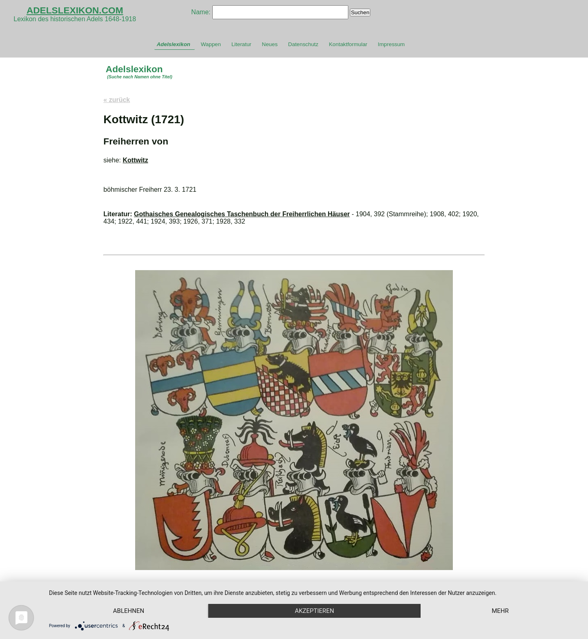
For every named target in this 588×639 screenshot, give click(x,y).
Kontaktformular (348, 44)
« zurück (116, 99)
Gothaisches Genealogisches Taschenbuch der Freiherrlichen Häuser (242, 214)
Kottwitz (135, 160)
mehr (500, 611)
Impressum (391, 44)
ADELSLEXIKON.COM (75, 10)
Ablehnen (128, 611)
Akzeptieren (314, 611)
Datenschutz (303, 44)
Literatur (242, 44)
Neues (270, 44)
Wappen (211, 44)
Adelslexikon (173, 44)
